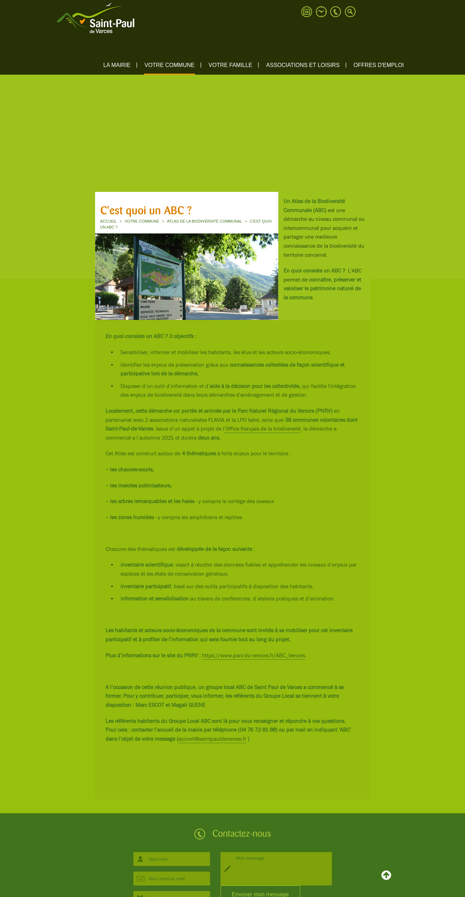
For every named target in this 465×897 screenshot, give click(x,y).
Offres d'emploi (379, 65)
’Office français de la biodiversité (262, 429)
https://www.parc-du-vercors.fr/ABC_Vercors (253, 655)
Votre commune (170, 65)
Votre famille (230, 65)
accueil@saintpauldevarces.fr (212, 739)
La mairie (116, 65)
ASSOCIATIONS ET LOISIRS (303, 65)
